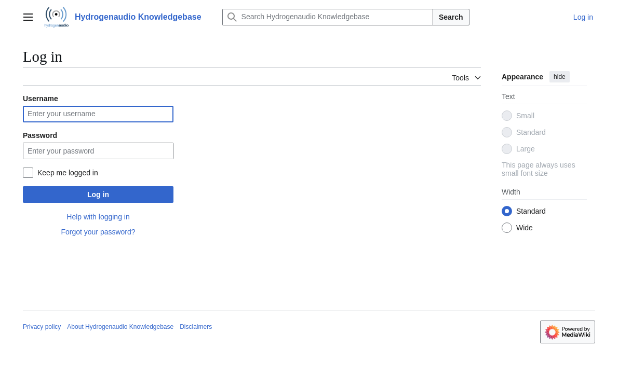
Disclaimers (196, 326)
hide (560, 76)
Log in (98, 194)
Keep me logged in (67, 173)
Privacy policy (42, 326)
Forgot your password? (98, 232)
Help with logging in (97, 217)
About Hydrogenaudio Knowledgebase (120, 326)
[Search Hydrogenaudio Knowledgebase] (327, 17)
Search (451, 17)
